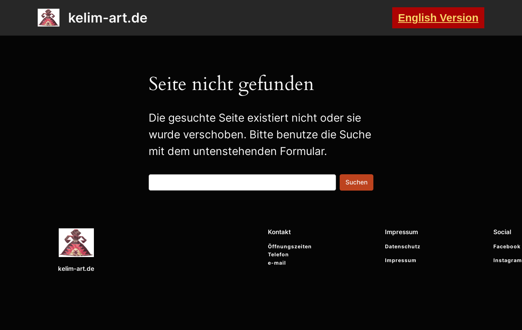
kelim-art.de (108, 17)
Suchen (356, 182)
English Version (438, 18)
